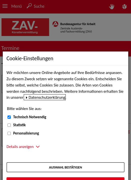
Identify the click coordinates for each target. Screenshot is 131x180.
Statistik (19, 125)
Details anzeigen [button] (20, 146)
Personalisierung (26, 133)
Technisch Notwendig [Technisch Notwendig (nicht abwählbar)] (29, 117)
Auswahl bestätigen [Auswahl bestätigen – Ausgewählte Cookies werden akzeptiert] (65, 167)
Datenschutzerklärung (46, 97)
